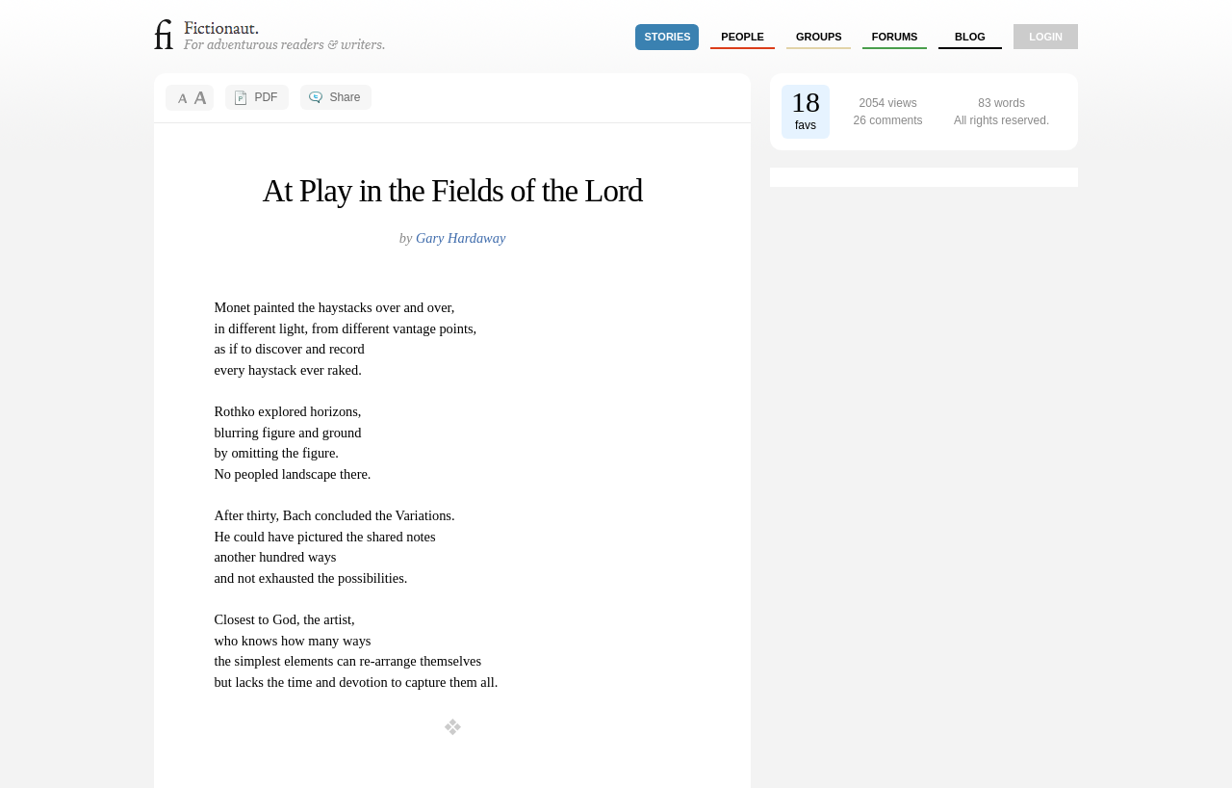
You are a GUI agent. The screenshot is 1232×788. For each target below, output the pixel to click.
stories (668, 36)
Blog (970, 36)
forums (895, 36)
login (1046, 36)
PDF (265, 97)
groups (819, 36)
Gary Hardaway (460, 238)
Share (344, 97)
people (742, 36)
